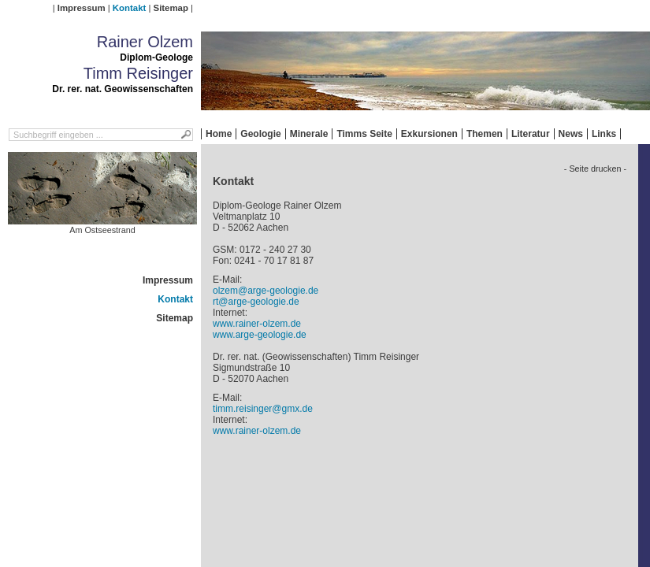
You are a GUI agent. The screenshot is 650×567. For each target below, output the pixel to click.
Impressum (82, 8)
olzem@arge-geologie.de (265, 290)
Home (219, 133)
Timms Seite (364, 133)
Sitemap (171, 8)
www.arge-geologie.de (259, 334)
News (571, 133)
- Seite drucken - (595, 168)
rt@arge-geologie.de (256, 301)
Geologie (260, 133)
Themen (484, 133)
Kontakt (129, 8)
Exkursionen (429, 133)
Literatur (530, 133)
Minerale (309, 133)
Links (604, 133)
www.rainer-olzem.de (257, 323)
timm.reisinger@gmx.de (263, 408)
